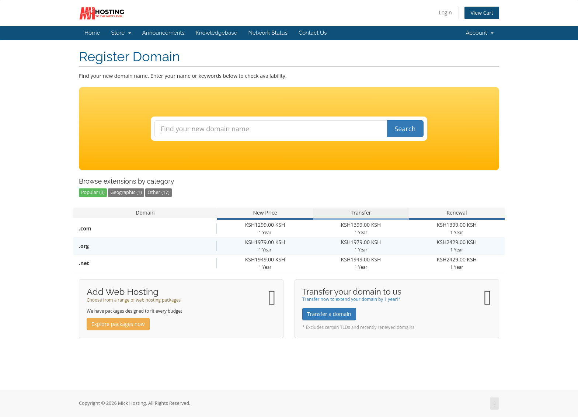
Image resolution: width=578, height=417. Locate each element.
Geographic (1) (126, 192)
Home (92, 32)
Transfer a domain (329, 313)
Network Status (267, 32)
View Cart (481, 12)
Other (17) (158, 192)
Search (405, 128)
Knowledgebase (216, 32)
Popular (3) (93, 192)
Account (480, 32)
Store (121, 32)
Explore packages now (118, 323)
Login (445, 12)
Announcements (163, 32)
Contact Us (313, 32)
